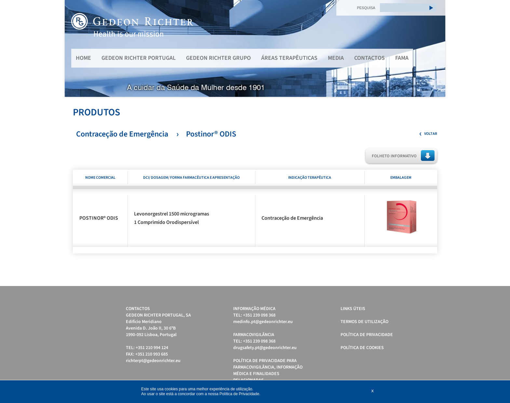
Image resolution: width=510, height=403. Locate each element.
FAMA (402, 58)
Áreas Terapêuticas (289, 58)
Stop (442, 105)
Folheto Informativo (394, 156)
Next (437, 48)
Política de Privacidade (367, 335)
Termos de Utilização (364, 321)
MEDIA (336, 58)
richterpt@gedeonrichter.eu (153, 361)
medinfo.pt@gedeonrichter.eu (263, 321)
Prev (73, 48)
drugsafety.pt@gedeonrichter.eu (265, 347)
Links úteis (353, 309)
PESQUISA (366, 8)
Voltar (430, 133)
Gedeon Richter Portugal (138, 58)
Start (437, 105)
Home (83, 58)
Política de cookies (362, 347)
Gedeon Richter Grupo (218, 58)
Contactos (369, 58)
